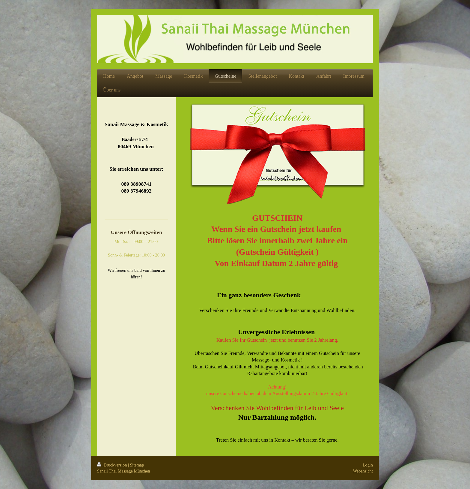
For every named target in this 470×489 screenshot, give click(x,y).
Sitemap (137, 465)
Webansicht (363, 471)
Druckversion (112, 465)
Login (368, 465)
